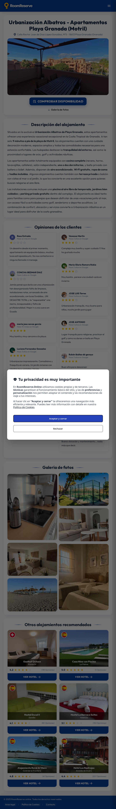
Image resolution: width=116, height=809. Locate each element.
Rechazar (58, 428)
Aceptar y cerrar (58, 418)
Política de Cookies (23, 407)
